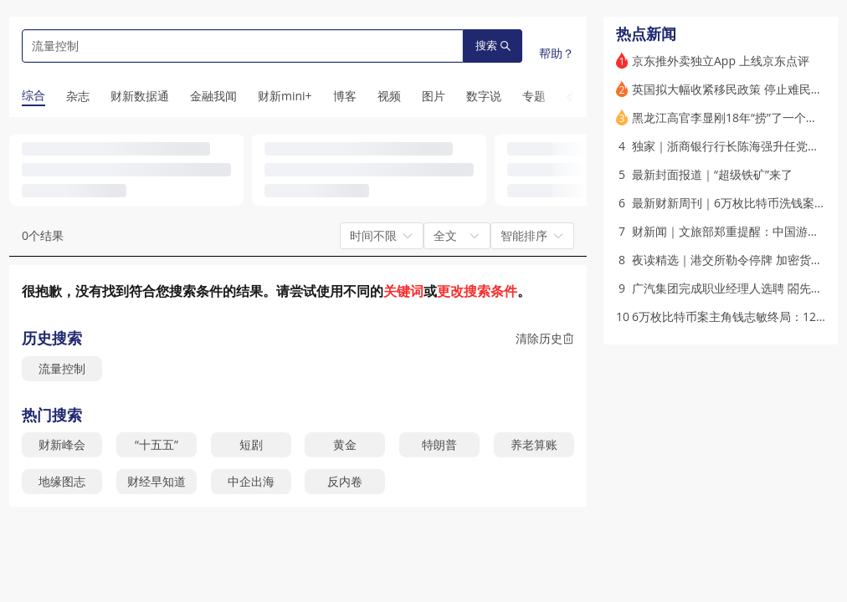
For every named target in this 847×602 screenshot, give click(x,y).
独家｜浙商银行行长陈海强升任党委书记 (737, 146)
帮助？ (556, 53)
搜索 (493, 45)
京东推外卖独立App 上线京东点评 (720, 61)
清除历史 (545, 338)
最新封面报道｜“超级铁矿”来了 (712, 174)
